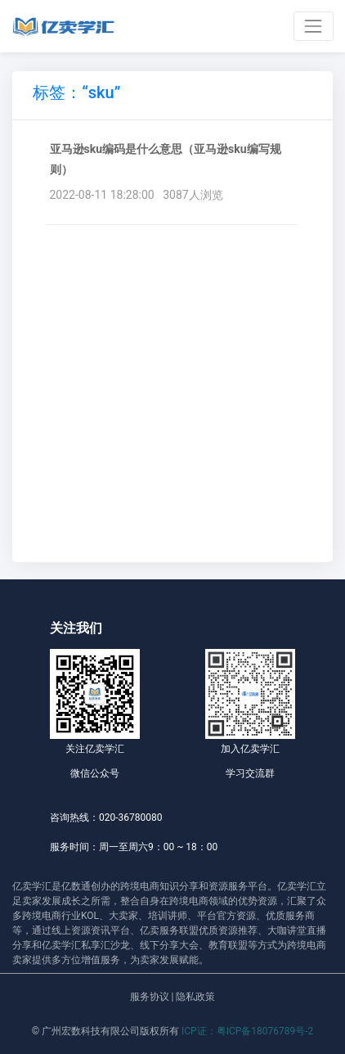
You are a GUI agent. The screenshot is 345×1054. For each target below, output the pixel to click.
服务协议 (149, 996)
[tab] (76, 95)
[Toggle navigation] (313, 25)
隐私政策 (195, 996)
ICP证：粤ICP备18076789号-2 (247, 1031)
